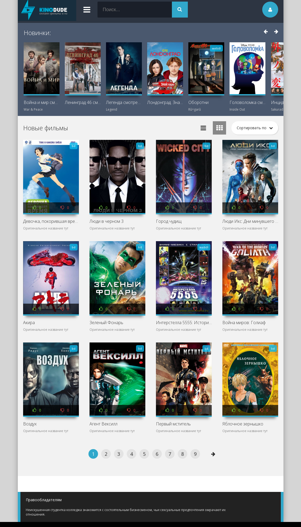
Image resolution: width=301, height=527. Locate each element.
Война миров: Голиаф (244, 322)
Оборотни (198, 102)
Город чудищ (168, 221)
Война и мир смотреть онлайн (42, 102)
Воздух (30, 424)
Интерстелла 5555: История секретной (184, 322)
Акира (29, 322)
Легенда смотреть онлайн (124, 102)
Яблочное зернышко (242, 424)
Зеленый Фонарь (106, 322)
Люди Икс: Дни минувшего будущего (250, 221)
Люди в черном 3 (107, 221)
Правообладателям (44, 499)
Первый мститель (173, 424)
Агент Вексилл (103, 424)
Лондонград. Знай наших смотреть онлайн (165, 102)
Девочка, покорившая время (51, 221)
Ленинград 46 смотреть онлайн (83, 102)
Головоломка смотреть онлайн (247, 102)
